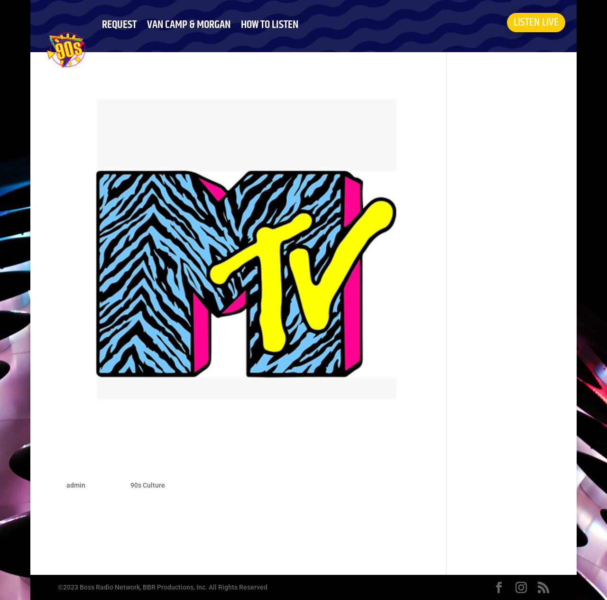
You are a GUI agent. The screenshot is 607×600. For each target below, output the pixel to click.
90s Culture (147, 485)
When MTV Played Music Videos (164, 465)
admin (75, 485)
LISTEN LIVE (536, 22)
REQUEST (119, 24)
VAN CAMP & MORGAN (188, 24)
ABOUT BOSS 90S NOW (144, 74)
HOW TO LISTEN (269, 24)
